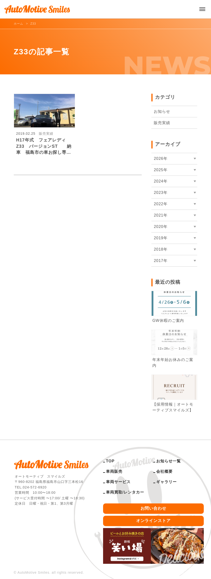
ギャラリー (166, 482)
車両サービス (118, 482)
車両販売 (114, 471)
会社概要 (164, 471)
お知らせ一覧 (168, 461)
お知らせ (162, 111)
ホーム (18, 23)
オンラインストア (153, 520)
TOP (110, 461)
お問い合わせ (154, 508)
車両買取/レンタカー (125, 492)
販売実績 (162, 123)
